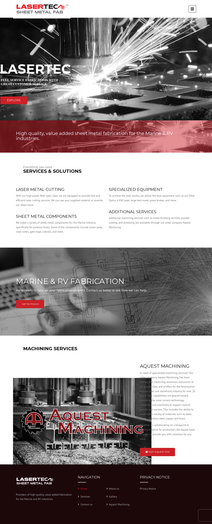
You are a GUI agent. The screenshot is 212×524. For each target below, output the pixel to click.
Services (85, 496)
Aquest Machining (119, 504)
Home (84, 488)
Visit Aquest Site (157, 451)
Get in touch (30, 304)
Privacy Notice (148, 488)
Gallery (113, 496)
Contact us (87, 504)
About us (114, 488)
